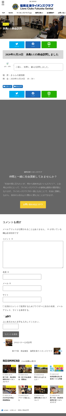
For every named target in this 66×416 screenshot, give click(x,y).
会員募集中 (50, 13)
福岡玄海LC (39, 13)
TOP (3, 13)
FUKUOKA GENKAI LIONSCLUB (31, 412)
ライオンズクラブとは (24, 13)
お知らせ (5, 24)
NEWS (11, 13)
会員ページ (38, 407)
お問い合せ (27, 407)
